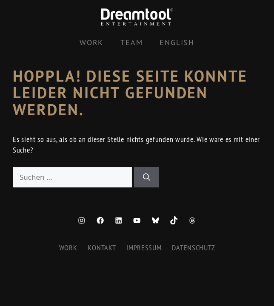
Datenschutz (193, 247)
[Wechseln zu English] (177, 42)
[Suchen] (146, 177)
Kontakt (102, 247)
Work (91, 42)
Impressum (143, 247)
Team (131, 42)
